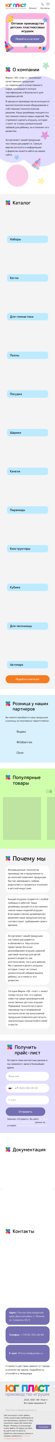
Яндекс (21, 731)
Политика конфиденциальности (21, 1410)
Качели (15, 471)
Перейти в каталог (28, 39)
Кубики (15, 587)
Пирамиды (17, 510)
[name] (27, 1076)
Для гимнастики (21, 316)
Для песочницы (21, 626)
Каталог (33, 8)
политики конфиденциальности (32, 1125)
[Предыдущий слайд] (1, 1189)
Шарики (15, 432)
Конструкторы (20, 548)
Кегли (14, 278)
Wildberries (24, 742)
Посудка (16, 394)
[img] (47, 4)
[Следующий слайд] (53, 1189)
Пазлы (14, 355)
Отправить (25, 1112)
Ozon (20, 752)
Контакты (45, 8)
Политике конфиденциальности (17, 1437)
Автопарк (16, 664)
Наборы (15, 239)
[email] (27, 1100)
